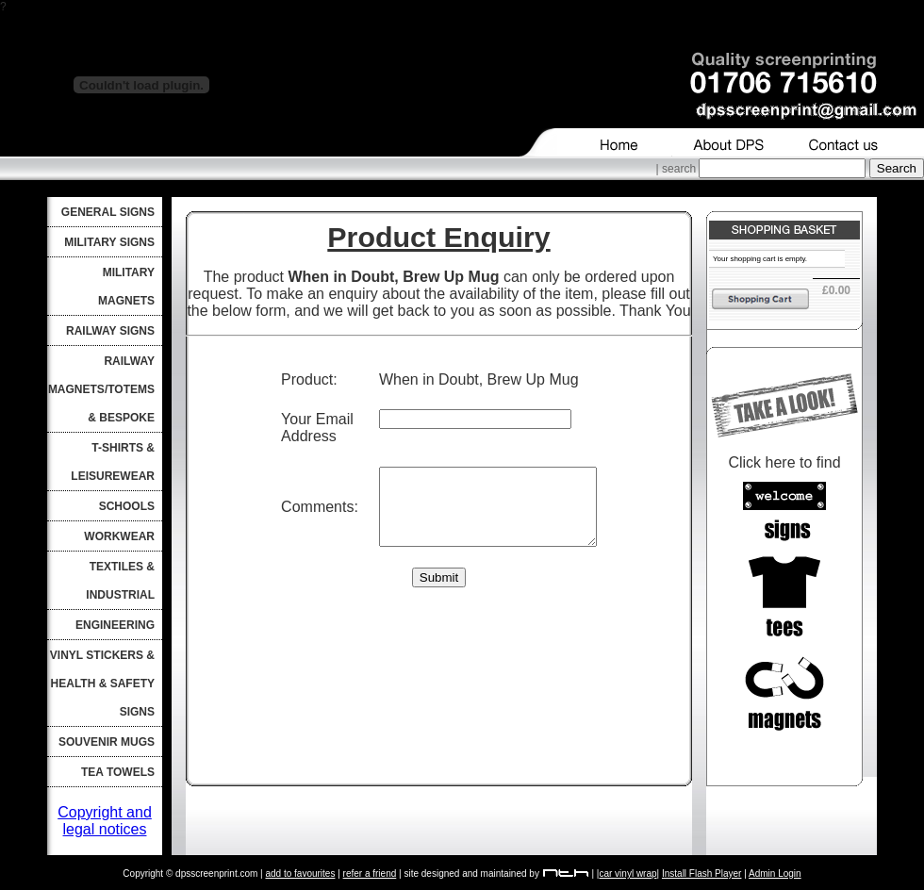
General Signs (108, 212)
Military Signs (109, 242)
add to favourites (300, 873)
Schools (127, 506)
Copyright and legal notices (105, 820)
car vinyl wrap (627, 873)
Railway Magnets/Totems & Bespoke (101, 389)
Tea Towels (118, 772)
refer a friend (370, 873)
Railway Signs (110, 331)
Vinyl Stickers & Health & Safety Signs (102, 683)
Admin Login (775, 873)
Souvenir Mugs (106, 742)
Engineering (115, 625)
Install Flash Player (701, 873)
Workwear (119, 536)
